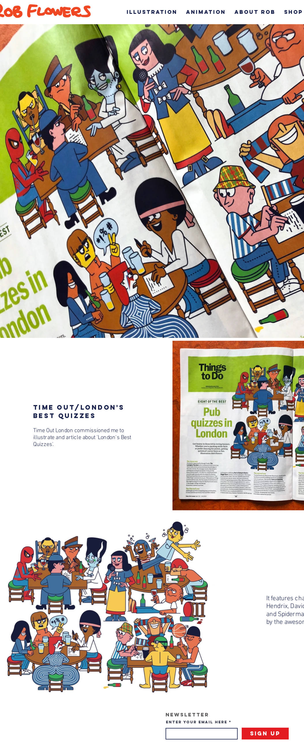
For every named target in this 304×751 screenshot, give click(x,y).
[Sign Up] (265, 733)
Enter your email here (196, 722)
